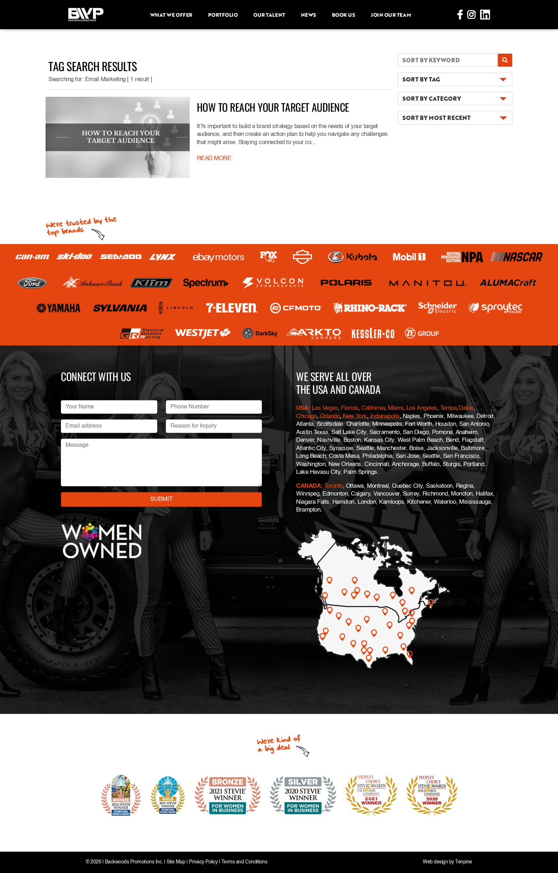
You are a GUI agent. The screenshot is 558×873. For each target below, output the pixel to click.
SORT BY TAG (421, 79)
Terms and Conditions (244, 862)
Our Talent (269, 14)
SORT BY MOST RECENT (436, 117)
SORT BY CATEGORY (431, 98)
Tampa (448, 408)
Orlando (328, 416)
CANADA (308, 486)
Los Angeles (421, 408)
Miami (395, 408)
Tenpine (463, 862)
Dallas (466, 408)
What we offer (171, 14)
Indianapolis (385, 416)
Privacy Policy (203, 862)
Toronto (333, 486)
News (308, 14)
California (373, 408)
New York (355, 416)
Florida (349, 408)
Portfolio (223, 14)
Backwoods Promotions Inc (133, 862)
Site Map (176, 862)
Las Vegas (325, 408)
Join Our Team (391, 14)
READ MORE (214, 158)
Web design (435, 862)
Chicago (306, 416)
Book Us (343, 14)
